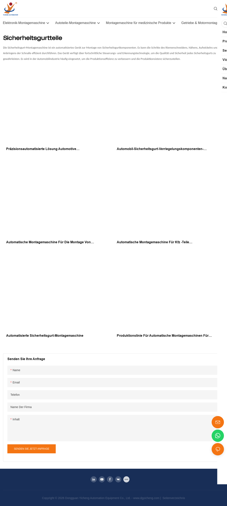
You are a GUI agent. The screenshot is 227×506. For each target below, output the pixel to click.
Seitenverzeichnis (173, 498)
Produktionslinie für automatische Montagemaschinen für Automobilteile (163, 336)
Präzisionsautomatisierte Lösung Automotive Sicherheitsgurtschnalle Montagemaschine (41, 149)
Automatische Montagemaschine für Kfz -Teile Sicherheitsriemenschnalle (153, 242)
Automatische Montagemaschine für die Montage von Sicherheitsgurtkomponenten (48, 242)
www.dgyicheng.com (146, 498)
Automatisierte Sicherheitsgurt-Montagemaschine (44, 335)
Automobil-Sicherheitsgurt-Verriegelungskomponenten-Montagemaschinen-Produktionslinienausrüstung (160, 149)
